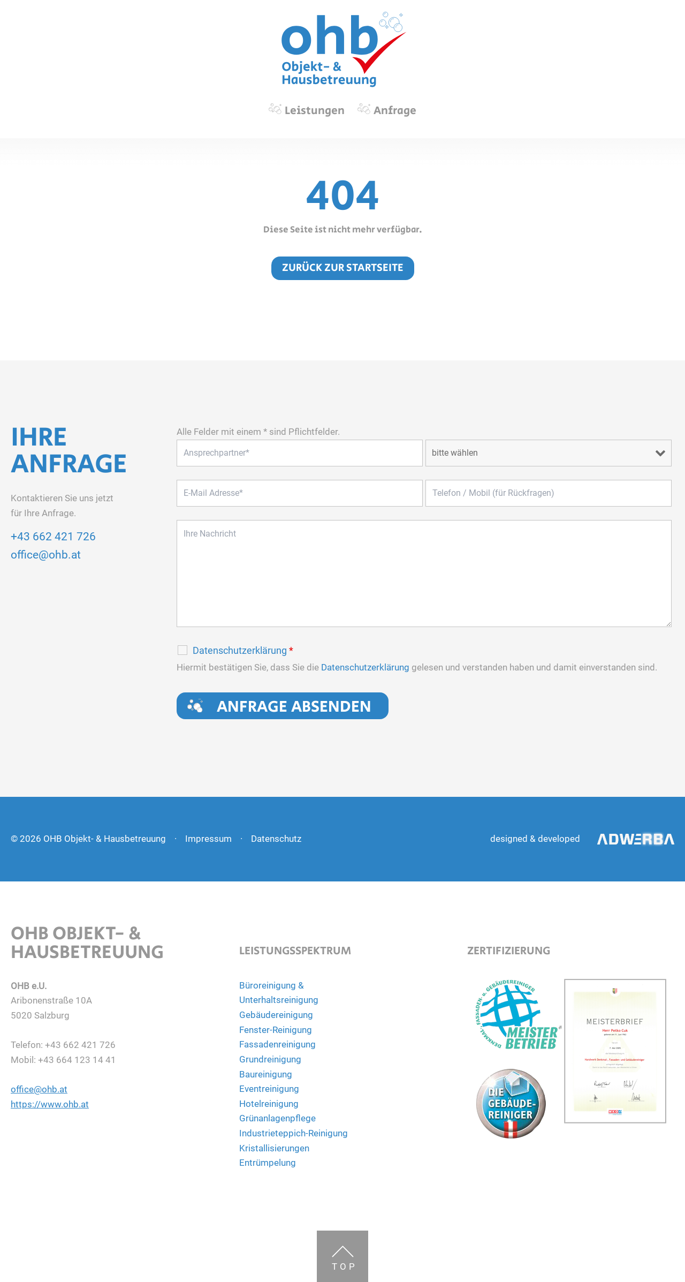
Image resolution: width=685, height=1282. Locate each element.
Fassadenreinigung (277, 1044)
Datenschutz (276, 838)
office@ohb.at (46, 554)
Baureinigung (265, 1074)
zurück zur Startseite (343, 268)
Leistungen (315, 111)
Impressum (208, 838)
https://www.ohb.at (50, 1104)
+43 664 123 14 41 (77, 1059)
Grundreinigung (270, 1059)
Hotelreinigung (269, 1103)
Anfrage (395, 111)
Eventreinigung (269, 1088)
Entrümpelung (267, 1162)
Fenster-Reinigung (275, 1029)
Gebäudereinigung (276, 1014)
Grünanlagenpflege (277, 1118)
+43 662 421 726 (53, 536)
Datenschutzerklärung (243, 650)
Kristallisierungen (274, 1148)
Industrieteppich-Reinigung (293, 1133)
